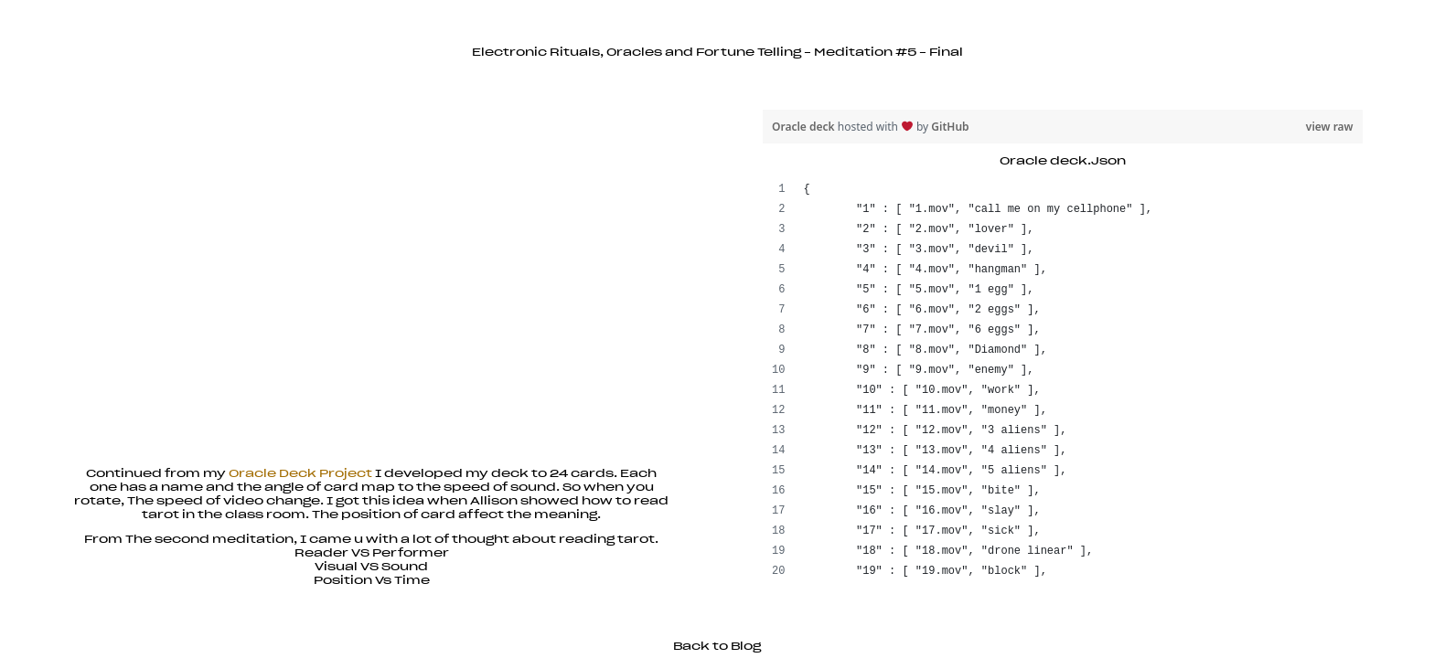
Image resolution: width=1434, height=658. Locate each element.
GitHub (949, 126)
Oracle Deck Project (300, 473)
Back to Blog (717, 646)
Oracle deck (805, 126)
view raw (1330, 126)
